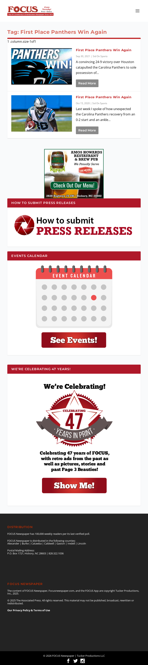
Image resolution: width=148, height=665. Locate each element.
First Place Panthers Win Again (103, 50)
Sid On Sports (100, 56)
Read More (87, 83)
